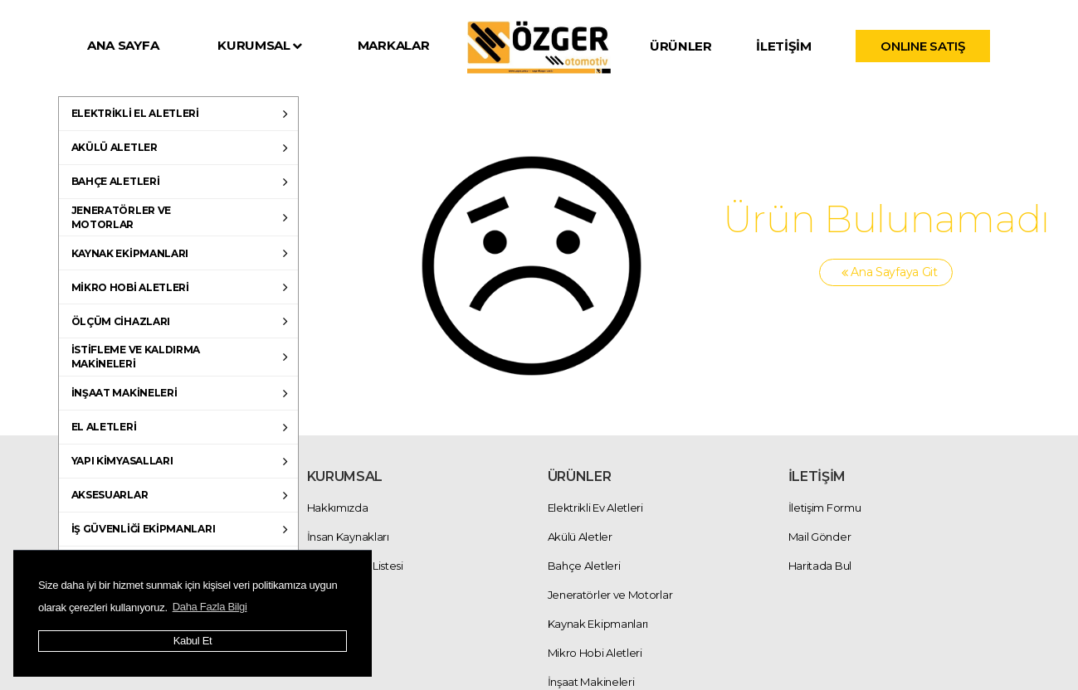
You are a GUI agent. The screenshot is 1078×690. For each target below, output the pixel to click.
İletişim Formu (824, 507)
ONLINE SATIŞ (922, 46)
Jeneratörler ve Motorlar (610, 594)
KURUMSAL (259, 45)
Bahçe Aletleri (584, 565)
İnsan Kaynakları (348, 536)
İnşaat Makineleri (591, 681)
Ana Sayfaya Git (886, 272)
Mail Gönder (819, 536)
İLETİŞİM (784, 46)
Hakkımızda (337, 507)
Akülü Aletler (580, 536)
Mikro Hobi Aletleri (595, 652)
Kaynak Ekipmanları (598, 623)
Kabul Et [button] (192, 640)
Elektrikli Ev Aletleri (595, 507)
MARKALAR (394, 45)
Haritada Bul (819, 565)
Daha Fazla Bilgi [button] (210, 606)
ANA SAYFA (123, 45)
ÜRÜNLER (681, 46)
